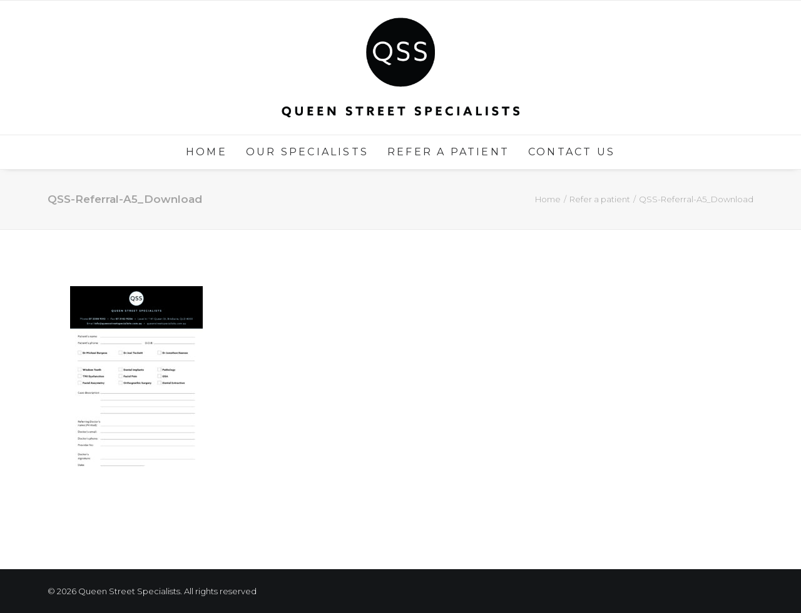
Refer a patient (448, 152)
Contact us (571, 152)
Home (206, 152)
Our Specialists (307, 152)
